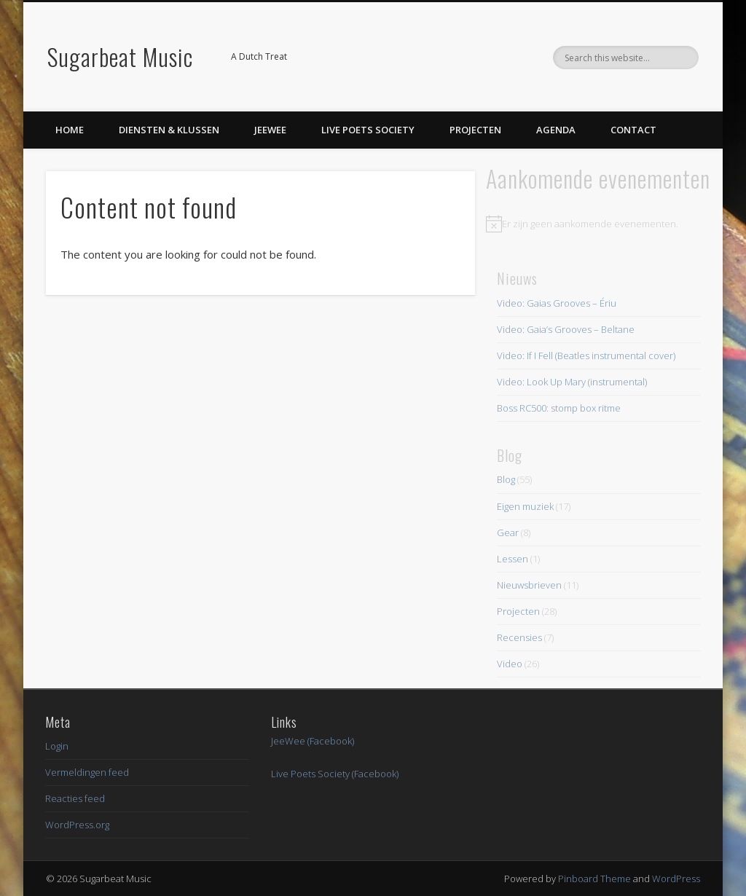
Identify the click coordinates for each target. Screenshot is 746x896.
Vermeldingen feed (87, 772)
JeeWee (270, 129)
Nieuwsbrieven (529, 585)
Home (69, 129)
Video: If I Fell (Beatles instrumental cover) (586, 355)
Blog (506, 479)
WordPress (676, 878)
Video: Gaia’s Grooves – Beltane (566, 329)
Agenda (556, 129)
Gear (508, 532)
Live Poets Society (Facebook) (334, 773)
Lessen (512, 558)
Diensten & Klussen (169, 129)
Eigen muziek (525, 506)
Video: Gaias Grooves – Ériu (556, 303)
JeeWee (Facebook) (312, 740)
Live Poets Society (368, 129)
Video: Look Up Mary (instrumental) (572, 381)
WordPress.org (77, 824)
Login (56, 745)
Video (509, 663)
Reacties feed (75, 798)
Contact (633, 129)
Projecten (475, 129)
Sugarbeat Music (120, 56)
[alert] (598, 223)
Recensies (519, 637)
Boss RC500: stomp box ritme (559, 407)
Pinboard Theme (594, 878)
